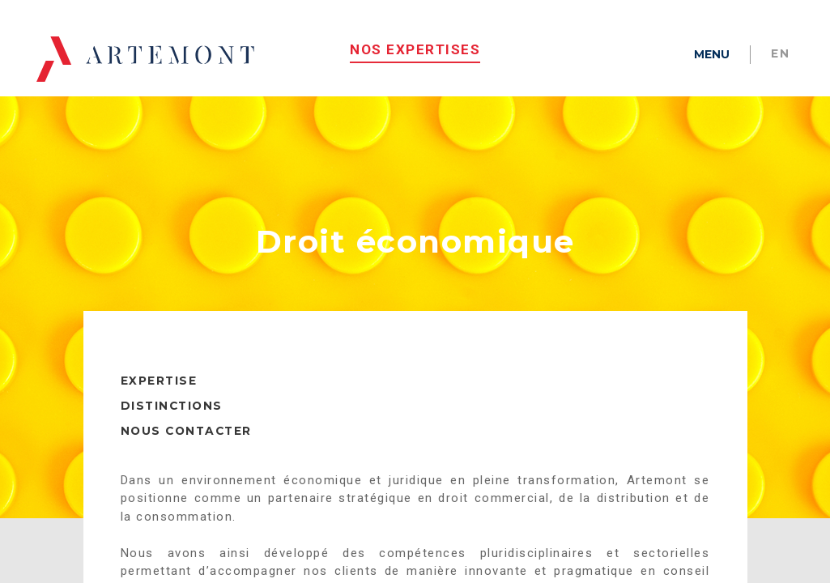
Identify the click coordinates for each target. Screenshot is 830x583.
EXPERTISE (159, 394)
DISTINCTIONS (172, 419)
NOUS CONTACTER (186, 444)
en (780, 53)
